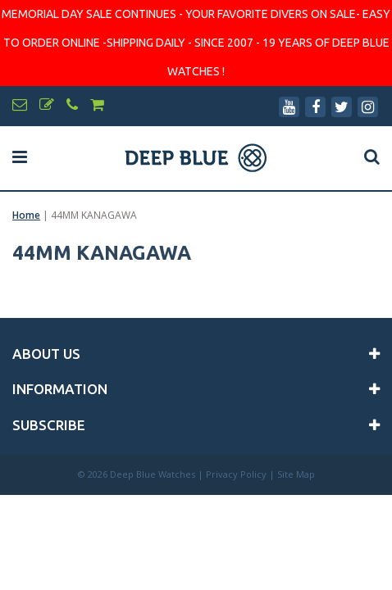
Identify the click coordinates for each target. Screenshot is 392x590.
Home (26, 215)
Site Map (296, 474)
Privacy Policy (236, 474)
